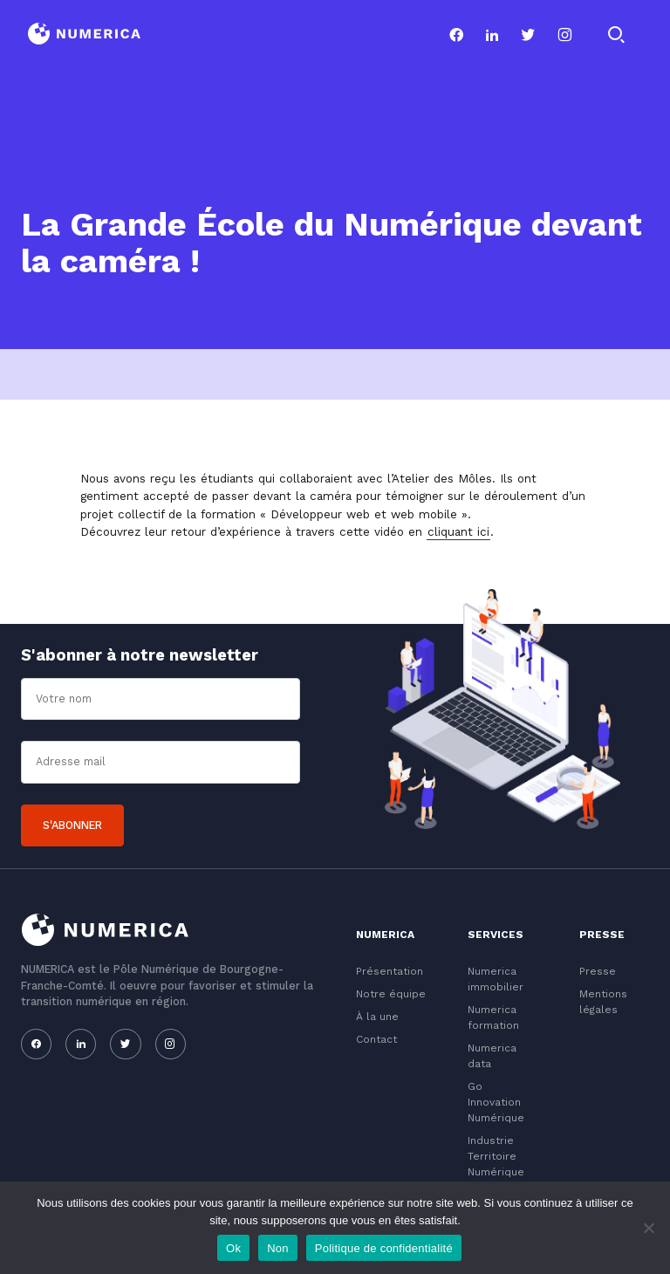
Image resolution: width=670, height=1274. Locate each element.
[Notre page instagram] (565, 35)
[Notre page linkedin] (492, 35)
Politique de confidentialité (384, 1248)
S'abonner (72, 825)
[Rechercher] (616, 35)
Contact (376, 1039)
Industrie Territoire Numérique (496, 1156)
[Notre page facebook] (457, 35)
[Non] (648, 1227)
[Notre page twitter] (528, 35)
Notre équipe (391, 994)
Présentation (389, 971)
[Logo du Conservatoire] (84, 35)
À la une (377, 1016)
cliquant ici (458, 531)
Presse (597, 971)
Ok (233, 1248)
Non (278, 1248)
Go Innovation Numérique (496, 1102)
